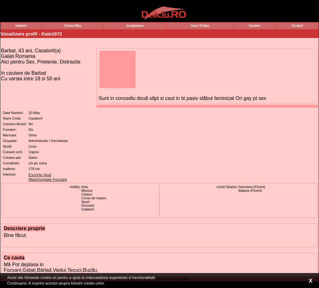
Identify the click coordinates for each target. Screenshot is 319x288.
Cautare (254, 25)
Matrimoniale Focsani (47, 179)
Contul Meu (72, 25)
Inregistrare (135, 25)
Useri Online (200, 25)
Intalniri (21, 25)
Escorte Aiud (39, 174)
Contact (297, 25)
